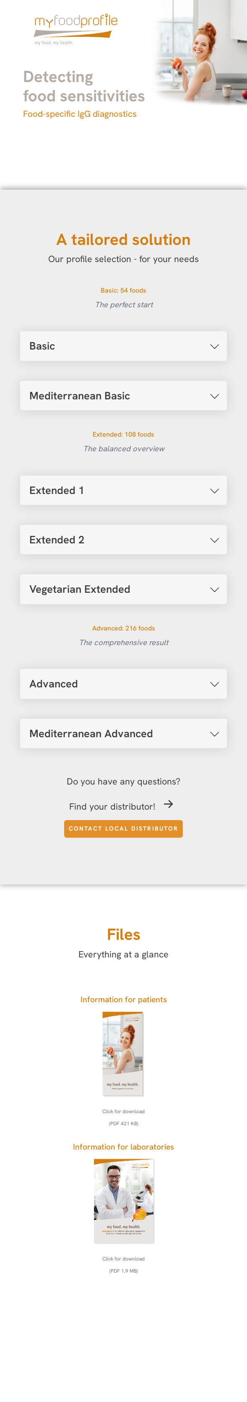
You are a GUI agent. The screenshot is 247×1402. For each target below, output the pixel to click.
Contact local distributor (124, 828)
